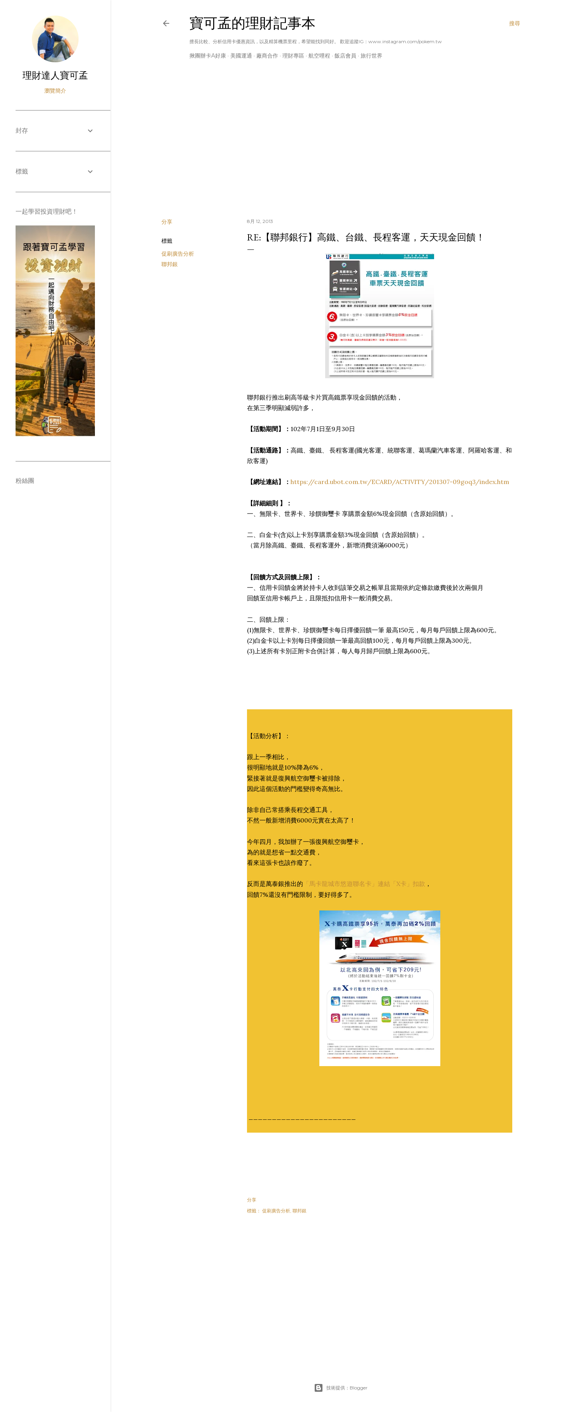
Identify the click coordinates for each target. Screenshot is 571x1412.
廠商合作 (267, 55)
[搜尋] (514, 23)
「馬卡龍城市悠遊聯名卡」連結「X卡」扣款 (364, 884)
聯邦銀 (169, 264)
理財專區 (293, 55)
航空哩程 (319, 55)
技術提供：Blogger (341, 1388)
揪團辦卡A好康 (207, 55)
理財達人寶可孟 (55, 75)
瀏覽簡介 (55, 90)
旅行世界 (371, 55)
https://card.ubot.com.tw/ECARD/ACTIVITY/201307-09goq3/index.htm (400, 482)
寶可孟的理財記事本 (252, 23)
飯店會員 (345, 55)
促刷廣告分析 (177, 253)
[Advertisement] (340, 144)
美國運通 (241, 55)
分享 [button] (166, 221)
